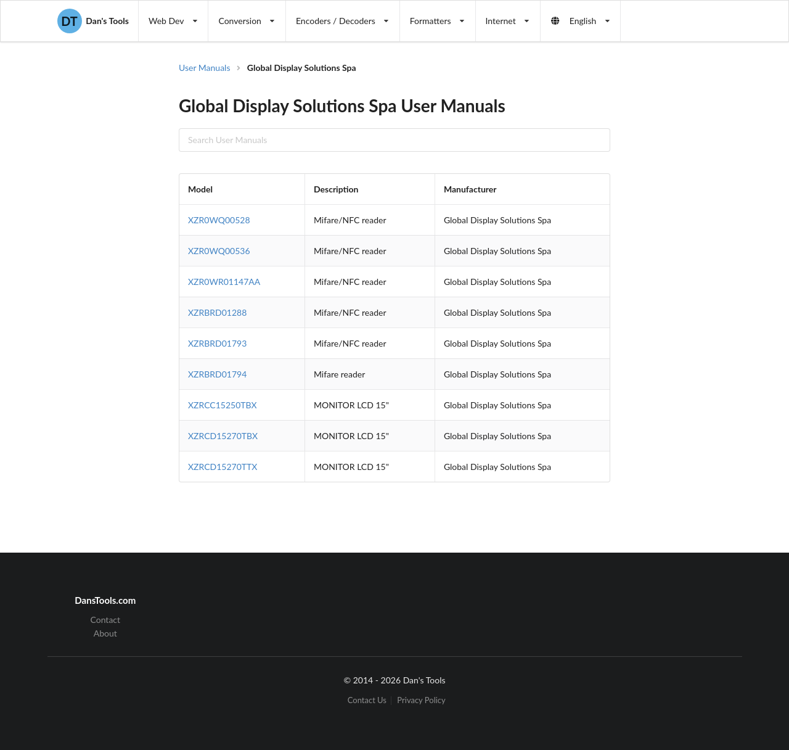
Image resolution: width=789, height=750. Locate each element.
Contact (106, 620)
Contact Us (367, 700)
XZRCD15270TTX (222, 466)
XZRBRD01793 (217, 343)
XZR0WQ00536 (219, 250)
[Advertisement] (681, 259)
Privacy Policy (421, 700)
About (105, 633)
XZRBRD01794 (217, 374)
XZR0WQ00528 (219, 220)
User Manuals (205, 67)
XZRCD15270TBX (223, 436)
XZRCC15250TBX (222, 405)
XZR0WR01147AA (224, 281)
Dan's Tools (93, 21)
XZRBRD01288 (217, 312)
